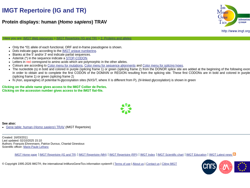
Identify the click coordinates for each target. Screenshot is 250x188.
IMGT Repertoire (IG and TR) (76, 38)
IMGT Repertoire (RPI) (123, 154)
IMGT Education (196, 154)
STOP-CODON (76, 58)
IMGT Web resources (38, 38)
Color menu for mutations (65, 65)
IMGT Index (147, 154)
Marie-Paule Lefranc (36, 146)
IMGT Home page (26, 154)
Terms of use (123, 163)
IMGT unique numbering (79, 51)
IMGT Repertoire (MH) (93, 154)
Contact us (153, 163)
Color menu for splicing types (162, 65)
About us (138, 163)
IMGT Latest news (222, 154)
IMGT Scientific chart (171, 154)
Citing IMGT (169, 163)
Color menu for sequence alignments (109, 65)
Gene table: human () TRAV (35, 127)
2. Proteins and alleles (116, 38)
